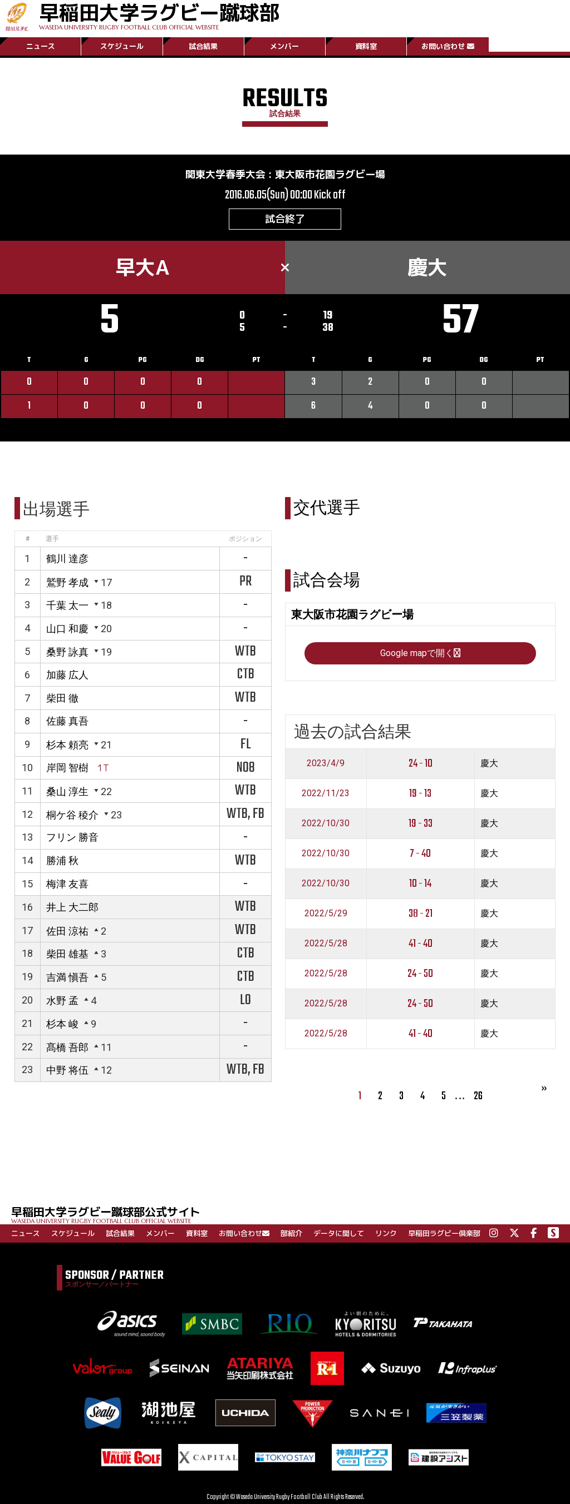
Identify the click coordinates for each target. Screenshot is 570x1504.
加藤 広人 (67, 675)
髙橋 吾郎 (67, 1047)
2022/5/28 (325, 943)
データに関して (338, 1233)
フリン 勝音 (72, 837)
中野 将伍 (67, 1070)
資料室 (366, 46)
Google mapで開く (420, 653)
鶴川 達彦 (67, 558)
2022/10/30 (326, 823)
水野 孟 (62, 1000)
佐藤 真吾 (67, 721)
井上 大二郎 (72, 907)
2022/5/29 (325, 913)
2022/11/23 (326, 793)
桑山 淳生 (67, 791)
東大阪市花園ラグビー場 (330, 174)
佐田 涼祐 (67, 931)
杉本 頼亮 (67, 745)
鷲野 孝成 (67, 582)
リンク (386, 1233)
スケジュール (122, 46)
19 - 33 (421, 823)
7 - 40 (420, 853)
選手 (52, 539)
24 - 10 (421, 763)
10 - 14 (420, 883)
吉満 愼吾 (67, 977)
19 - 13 (420, 793)
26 (478, 1096)
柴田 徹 (62, 698)
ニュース (40, 46)
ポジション (245, 539)
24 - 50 (420, 973)
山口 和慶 (67, 628)
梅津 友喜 (67, 884)
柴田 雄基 (67, 954)
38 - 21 (421, 913)
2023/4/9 (326, 763)
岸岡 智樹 (67, 767)
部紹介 (291, 1233)
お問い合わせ (447, 46)
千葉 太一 (67, 605)
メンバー (284, 46)
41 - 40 (421, 943)
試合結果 (203, 46)
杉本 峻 (62, 1024)
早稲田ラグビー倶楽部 (444, 1233)
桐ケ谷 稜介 (72, 815)
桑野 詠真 (67, 652)
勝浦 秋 (62, 860)
